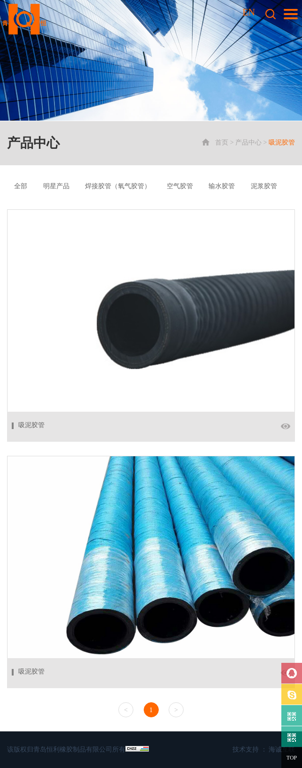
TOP (292, 757)
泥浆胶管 (264, 186)
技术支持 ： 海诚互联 (263, 749)
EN (248, 12)
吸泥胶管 (282, 142)
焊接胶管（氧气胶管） (118, 186)
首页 (221, 142)
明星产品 (56, 186)
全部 (20, 186)
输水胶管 (222, 186)
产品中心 (248, 142)
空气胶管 (180, 186)
